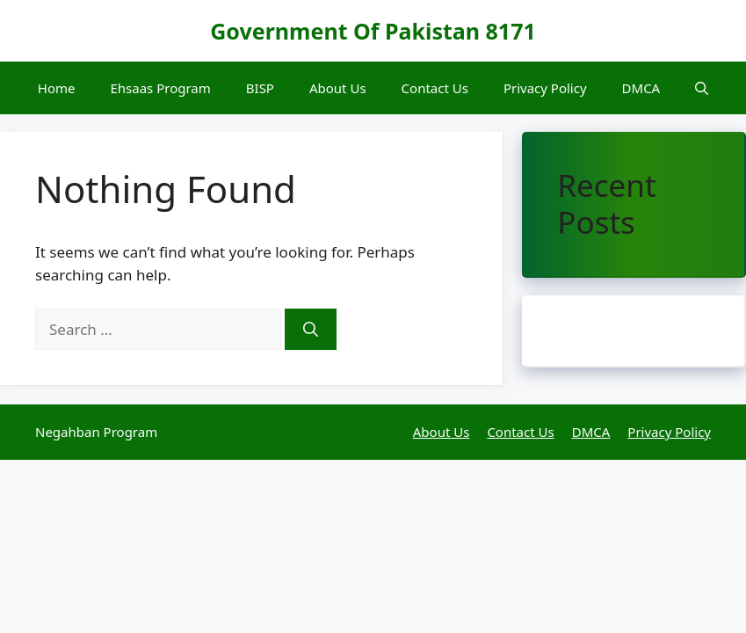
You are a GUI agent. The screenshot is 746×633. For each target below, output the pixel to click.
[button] (701, 88)
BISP (260, 88)
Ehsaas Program (160, 88)
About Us (337, 88)
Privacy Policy (545, 88)
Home (57, 88)
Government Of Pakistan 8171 (373, 31)
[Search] (311, 330)
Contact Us (435, 88)
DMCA (641, 88)
